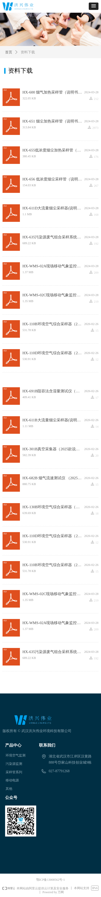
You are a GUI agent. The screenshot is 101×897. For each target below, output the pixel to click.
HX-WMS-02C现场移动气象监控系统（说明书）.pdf (53, 295)
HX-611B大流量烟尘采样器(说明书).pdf (53, 420)
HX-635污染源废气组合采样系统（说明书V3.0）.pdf (53, 237)
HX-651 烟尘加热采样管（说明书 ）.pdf (53, 121)
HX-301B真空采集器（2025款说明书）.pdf (53, 449)
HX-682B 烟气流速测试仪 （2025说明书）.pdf (53, 478)
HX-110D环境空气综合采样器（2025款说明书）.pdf (53, 353)
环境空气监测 (16, 755)
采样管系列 (14, 772)
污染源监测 (14, 764)
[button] (93, 6)
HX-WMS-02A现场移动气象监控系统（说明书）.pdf (53, 266)
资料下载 (28, 52)
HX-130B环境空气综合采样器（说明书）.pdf (53, 507)
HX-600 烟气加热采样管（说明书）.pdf (53, 92)
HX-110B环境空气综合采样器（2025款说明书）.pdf (53, 324)
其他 (9, 789)
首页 (8, 52)
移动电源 (12, 780)
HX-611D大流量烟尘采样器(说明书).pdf (53, 208)
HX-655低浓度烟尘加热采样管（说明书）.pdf (53, 150)
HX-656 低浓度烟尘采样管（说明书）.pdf (53, 179)
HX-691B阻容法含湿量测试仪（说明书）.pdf (53, 391)
